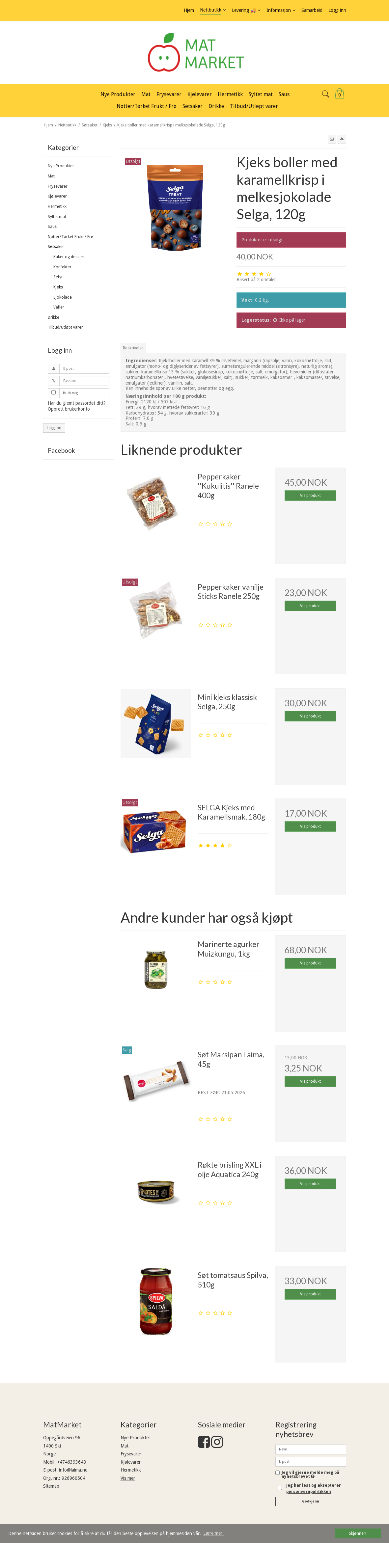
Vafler (58, 307)
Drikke (53, 317)
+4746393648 (71, 1462)
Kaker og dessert (69, 257)
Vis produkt (310, 495)
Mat (51, 176)
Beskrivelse (133, 348)
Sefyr (58, 277)
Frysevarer (58, 186)
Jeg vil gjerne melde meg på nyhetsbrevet (314, 1475)
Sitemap (51, 1486)
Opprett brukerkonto (69, 409)
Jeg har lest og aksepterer (313, 1488)
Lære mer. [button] (213, 1533)
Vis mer (128, 1478)
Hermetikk (57, 206)
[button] (332, 139)
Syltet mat (57, 216)
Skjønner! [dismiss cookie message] (357, 1533)
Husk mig (70, 393)
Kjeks (58, 287)
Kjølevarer (57, 196)
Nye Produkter (61, 166)
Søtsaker (56, 246)
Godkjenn (310, 1501)
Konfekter (62, 267)
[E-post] (310, 1461)
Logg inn (54, 428)
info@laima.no (73, 1470)
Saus (52, 226)
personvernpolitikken (308, 1491)
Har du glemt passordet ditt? (77, 403)
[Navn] (310, 1449)
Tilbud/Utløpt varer (65, 327)
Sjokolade (62, 297)
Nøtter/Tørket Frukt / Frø (71, 236)
